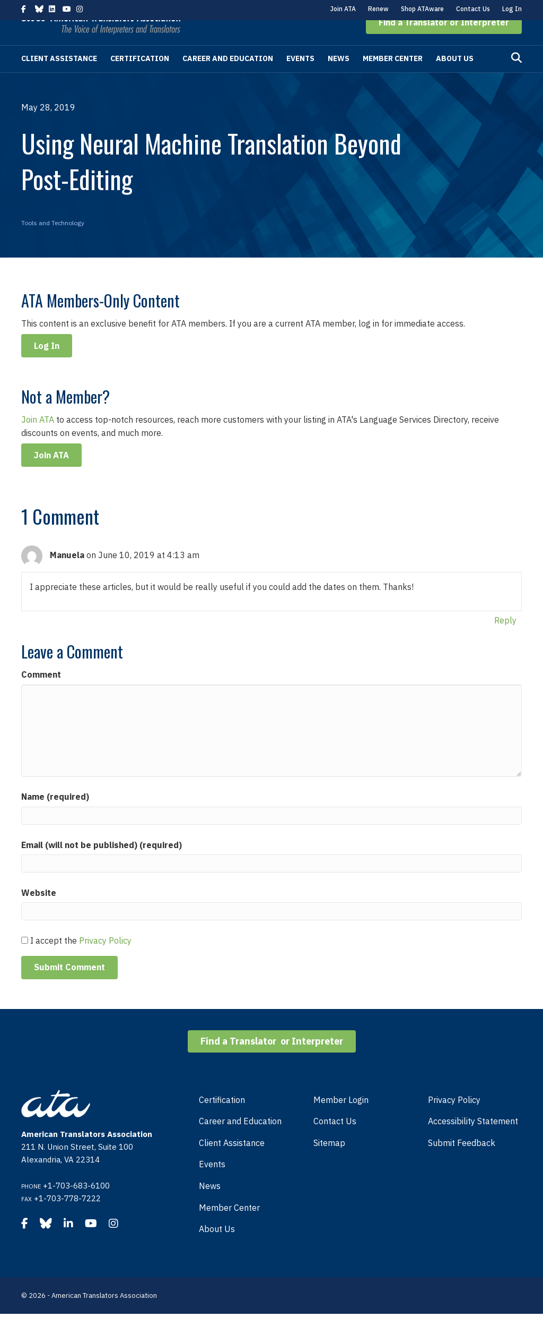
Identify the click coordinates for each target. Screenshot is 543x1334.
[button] (444, 42)
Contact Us (473, 9)
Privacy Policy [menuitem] (454, 1120)
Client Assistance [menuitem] (232, 1163)
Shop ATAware (422, 9)
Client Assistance (59, 78)
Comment (41, 694)
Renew (378, 9)
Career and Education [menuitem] (240, 1141)
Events (300, 78)
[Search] (516, 78)
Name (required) (55, 816)
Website (38, 913)
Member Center (393, 78)
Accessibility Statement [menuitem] (473, 1141)
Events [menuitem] (212, 1184)
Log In (512, 9)
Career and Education (227, 78)
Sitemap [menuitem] (329, 1163)
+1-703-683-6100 (76, 1206)
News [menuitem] (210, 1206)
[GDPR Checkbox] (24, 960)
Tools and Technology (52, 243)
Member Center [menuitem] (229, 1227)
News (338, 78)
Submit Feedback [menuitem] (461, 1163)
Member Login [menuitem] (341, 1120)
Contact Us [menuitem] (334, 1141)
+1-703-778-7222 (67, 1218)
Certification (139, 78)
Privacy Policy (105, 960)
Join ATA (343, 9)
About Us (455, 78)
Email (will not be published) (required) (101, 865)
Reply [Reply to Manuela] (505, 640)
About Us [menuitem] (217, 1249)
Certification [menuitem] (222, 1120)
